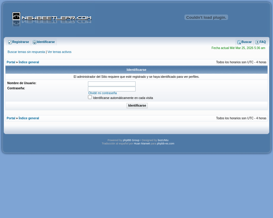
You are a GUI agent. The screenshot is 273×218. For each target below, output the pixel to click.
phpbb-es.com (165, 143)
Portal (11, 62)
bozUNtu (163, 140)
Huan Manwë (142, 143)
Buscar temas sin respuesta (26, 52)
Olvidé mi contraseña (102, 93)
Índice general (29, 62)
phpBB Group (131, 140)
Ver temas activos (60, 52)
